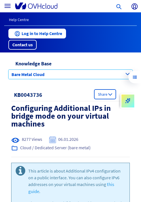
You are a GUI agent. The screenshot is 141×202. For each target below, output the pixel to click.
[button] (37, 33)
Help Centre (19, 19)
